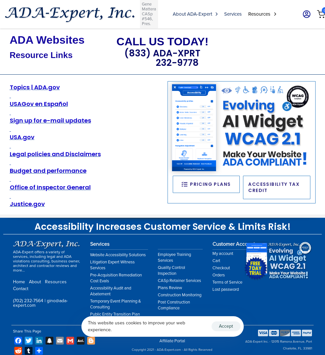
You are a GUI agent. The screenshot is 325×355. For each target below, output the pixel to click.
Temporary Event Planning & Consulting (115, 304)
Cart (216, 260)
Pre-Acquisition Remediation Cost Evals (116, 278)
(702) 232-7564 (28, 300)
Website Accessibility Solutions (118, 255)
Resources (262, 14)
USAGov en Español (39, 104)
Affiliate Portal (172, 341)
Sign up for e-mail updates (50, 120)
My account (222, 253)
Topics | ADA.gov (35, 87)
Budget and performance (48, 171)
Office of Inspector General (50, 187)
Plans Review (170, 287)
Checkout (221, 268)
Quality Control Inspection (171, 270)
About (35, 282)
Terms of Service (227, 282)
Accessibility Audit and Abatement (110, 291)
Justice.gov (27, 204)
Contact (20, 288)
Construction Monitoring (179, 295)
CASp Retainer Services (179, 280)
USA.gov (22, 137)
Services (233, 14)
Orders (218, 275)
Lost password (225, 289)
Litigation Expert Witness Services (112, 265)
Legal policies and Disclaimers (55, 154)
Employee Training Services (174, 257)
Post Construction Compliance (174, 305)
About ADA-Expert (195, 14)
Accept (226, 326)
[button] (304, 14)
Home (19, 282)
